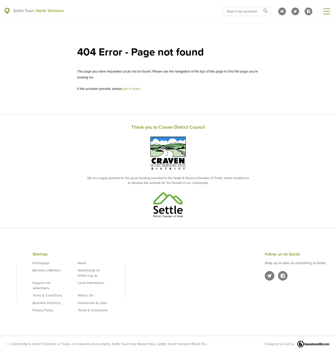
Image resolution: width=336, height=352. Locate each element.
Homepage (41, 263)
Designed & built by (297, 344)
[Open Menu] (326, 11)
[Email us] (282, 11)
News (82, 263)
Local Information (91, 283)
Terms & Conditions (47, 295)
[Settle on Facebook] (308, 11)
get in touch (131, 89)
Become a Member (47, 270)
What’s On (85, 295)
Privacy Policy (43, 310)
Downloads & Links (92, 303)
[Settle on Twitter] (295, 11)
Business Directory (47, 303)
